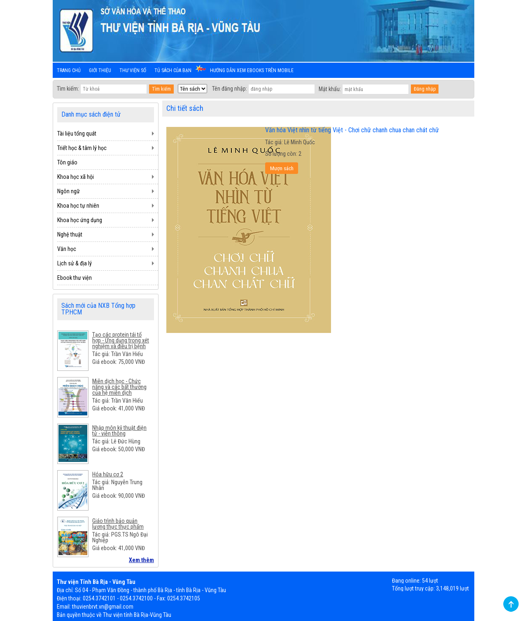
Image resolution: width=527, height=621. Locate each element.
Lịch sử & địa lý (74, 263)
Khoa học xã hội (75, 176)
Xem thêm (141, 560)
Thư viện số (132, 70)
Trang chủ (69, 70)
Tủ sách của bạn (172, 70)
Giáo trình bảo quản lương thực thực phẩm (118, 524)
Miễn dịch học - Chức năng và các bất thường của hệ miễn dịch (119, 387)
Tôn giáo (67, 162)
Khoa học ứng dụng (79, 220)
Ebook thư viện (74, 277)
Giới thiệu (100, 70)
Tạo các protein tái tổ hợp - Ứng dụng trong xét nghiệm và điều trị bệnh (120, 340)
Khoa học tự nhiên (78, 205)
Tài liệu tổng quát (76, 133)
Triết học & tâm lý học (82, 148)
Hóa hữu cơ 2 (107, 474)
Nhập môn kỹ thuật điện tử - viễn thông (119, 430)
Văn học (66, 249)
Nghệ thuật (69, 234)
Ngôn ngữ (68, 191)
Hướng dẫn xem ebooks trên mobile (252, 70)
